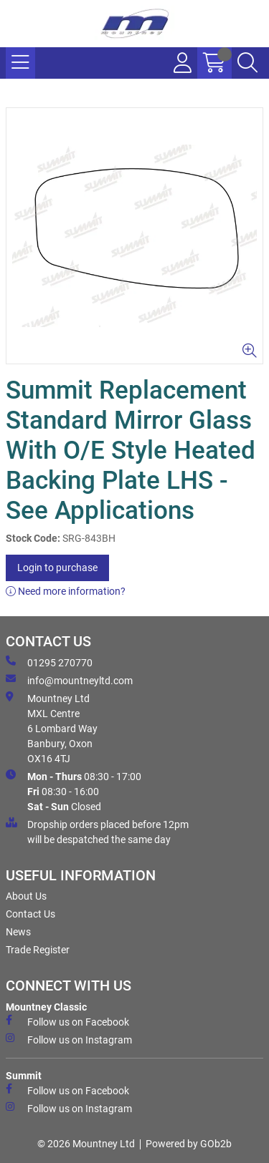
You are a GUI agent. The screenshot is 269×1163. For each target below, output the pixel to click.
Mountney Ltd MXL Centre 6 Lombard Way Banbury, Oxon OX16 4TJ (52, 727)
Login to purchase (57, 567)
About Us (26, 896)
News (18, 932)
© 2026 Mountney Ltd (86, 1143)
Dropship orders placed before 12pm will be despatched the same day (97, 831)
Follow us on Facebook (67, 1021)
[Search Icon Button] (247, 63)
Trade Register (38, 949)
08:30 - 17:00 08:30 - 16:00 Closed (73, 790)
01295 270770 (49, 662)
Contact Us (30, 914)
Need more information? (66, 591)
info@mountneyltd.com (69, 679)
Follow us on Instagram (69, 1039)
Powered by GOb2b (189, 1143)
